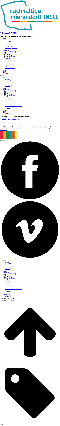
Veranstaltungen (6, 50)
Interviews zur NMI (9, 43)
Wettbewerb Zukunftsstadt (10, 68)
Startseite (4, 38)
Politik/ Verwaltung (8, 58)
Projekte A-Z (7, 69)
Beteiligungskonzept (9, 44)
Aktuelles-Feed (6, 293)
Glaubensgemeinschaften (10, 56)
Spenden (5, 73)
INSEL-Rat (7, 62)
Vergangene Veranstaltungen (10, 52)
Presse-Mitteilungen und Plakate (11, 48)
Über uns (4, 39)
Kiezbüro (4, 122)
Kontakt (4, 70)
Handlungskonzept (8, 45)
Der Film (7, 42)
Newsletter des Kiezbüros (7, 295)
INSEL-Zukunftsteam (9, 63)
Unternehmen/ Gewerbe (9, 60)
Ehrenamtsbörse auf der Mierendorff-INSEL (13, 67)
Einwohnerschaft (8, 54)
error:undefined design (10, 300)
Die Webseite (7, 47)
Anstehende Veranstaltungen (10, 51)
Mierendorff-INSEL (8, 33)
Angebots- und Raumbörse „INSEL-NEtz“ (13, 65)
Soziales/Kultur (8, 59)
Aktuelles (4, 49)
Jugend (6, 57)
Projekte (4, 64)
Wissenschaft (7, 61)
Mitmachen (5, 72)
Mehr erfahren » (3, 130)
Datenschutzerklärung (7, 296)
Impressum (5, 71)
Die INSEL (7, 40)
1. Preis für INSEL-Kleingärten (9, 119)
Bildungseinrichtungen (9, 55)
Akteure (4, 53)
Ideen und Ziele (8, 41)
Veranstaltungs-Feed (6, 294)
